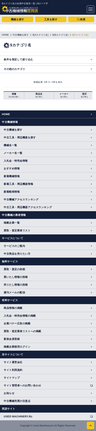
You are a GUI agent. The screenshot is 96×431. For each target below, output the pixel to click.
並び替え (39, 97)
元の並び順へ (13, 97)
